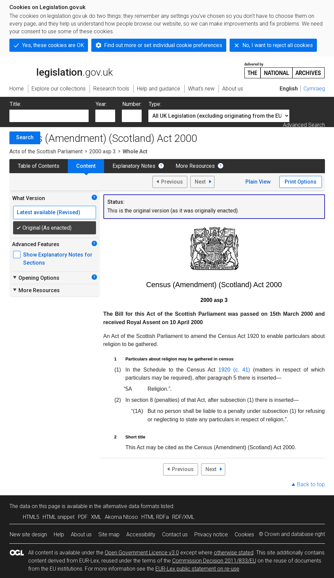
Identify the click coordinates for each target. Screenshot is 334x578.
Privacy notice (211, 534)
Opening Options (35, 277)
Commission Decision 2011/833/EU (214, 560)
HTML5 (31, 517)
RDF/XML (183, 517)
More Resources (195, 166)
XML (96, 517)
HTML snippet (59, 517)
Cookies (244, 534)
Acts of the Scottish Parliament (46, 151)
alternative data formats (131, 506)
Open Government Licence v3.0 (142, 552)
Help (59, 534)
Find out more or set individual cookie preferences (163, 45)
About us (81, 534)
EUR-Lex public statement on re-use (197, 569)
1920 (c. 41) (234, 370)
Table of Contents (38, 166)
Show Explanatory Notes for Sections (57, 259)
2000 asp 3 (102, 151)
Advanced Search (304, 125)
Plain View (258, 182)
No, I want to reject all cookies (277, 45)
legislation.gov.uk (61, 70)
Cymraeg (314, 88)
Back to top (311, 484)
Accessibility (140, 534)
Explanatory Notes (133, 166)
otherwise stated (233, 552)
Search (25, 137)
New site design (28, 534)
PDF (83, 517)
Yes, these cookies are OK (53, 45)
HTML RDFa (155, 517)
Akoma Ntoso (121, 517)
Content (86, 166)
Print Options (301, 182)
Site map (109, 534)
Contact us (175, 534)
